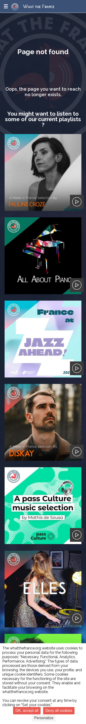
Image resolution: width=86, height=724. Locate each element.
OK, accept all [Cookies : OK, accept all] (26, 711)
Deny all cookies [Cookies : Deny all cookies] (58, 711)
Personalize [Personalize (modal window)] (43, 718)
